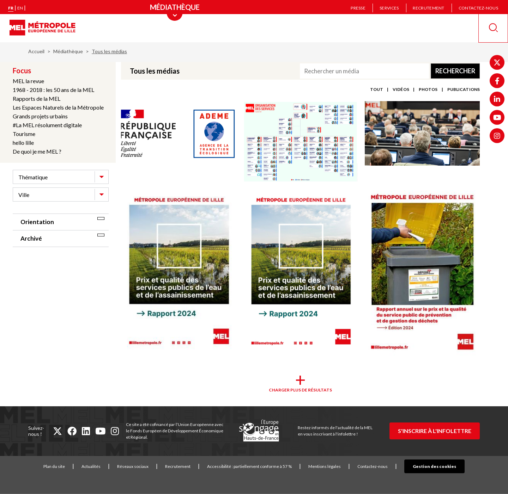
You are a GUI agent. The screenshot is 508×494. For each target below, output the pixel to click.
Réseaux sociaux (143, 466)
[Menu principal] (175, 7)
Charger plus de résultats (300, 390)
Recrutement (428, 8)
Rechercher (455, 71)
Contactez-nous (478, 8)
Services (389, 8)
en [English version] (20, 8)
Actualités (101, 466)
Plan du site (65, 466)
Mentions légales (335, 466)
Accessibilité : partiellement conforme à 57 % (260, 466)
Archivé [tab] (31, 238)
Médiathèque (68, 51)
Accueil (36, 51)
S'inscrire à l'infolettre (434, 430)
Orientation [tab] (37, 222)
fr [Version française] (10, 8)
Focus (22, 70)
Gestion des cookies (434, 466)
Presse (358, 8)
